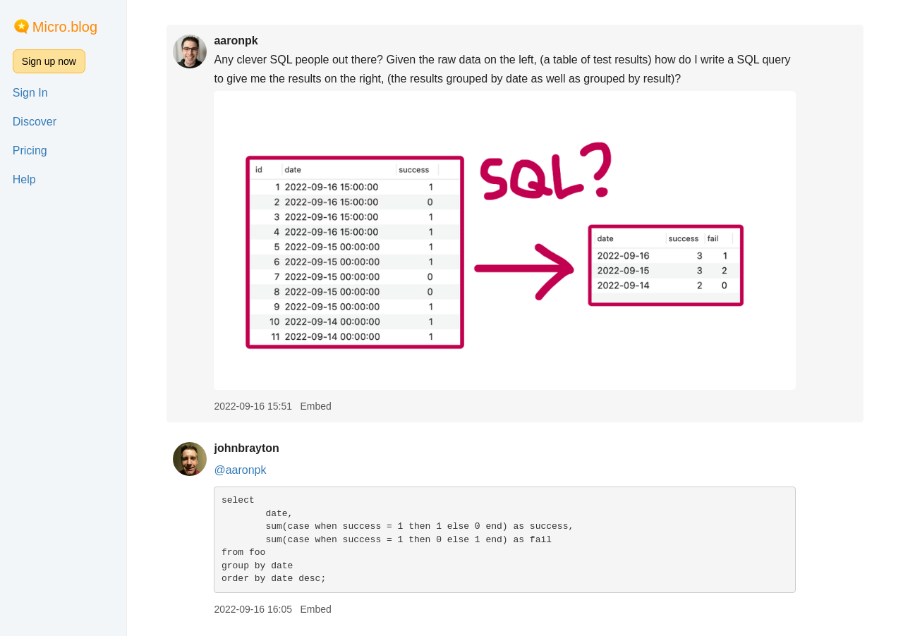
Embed (315, 406)
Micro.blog (64, 27)
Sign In (30, 93)
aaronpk (235, 41)
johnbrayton (246, 448)
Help (24, 179)
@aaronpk (240, 470)
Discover (34, 122)
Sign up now (49, 61)
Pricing (30, 151)
